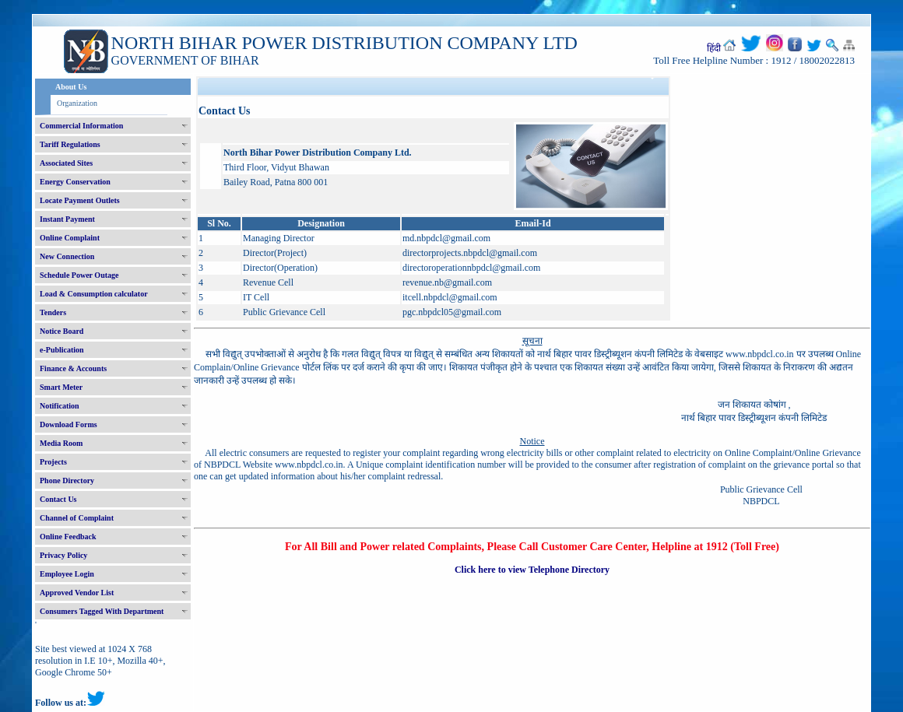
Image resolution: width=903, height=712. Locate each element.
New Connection (67, 256)
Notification (59, 406)
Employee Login (67, 574)
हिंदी (714, 48)
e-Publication (62, 349)
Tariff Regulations (70, 144)
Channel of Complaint (77, 518)
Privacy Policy (63, 555)
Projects (53, 462)
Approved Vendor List (77, 592)
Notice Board (61, 331)
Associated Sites (66, 163)
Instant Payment (67, 219)
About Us (70, 86)
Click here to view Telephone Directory (532, 569)
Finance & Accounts (73, 368)
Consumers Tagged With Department (101, 611)
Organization (77, 103)
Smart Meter (61, 387)
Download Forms (68, 424)
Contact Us (58, 499)
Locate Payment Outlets (80, 200)
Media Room (61, 443)
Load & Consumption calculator (94, 293)
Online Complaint (70, 237)
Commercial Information (81, 125)
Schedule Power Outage (79, 275)
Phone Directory (67, 480)
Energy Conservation (75, 181)
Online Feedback (68, 536)
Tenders (53, 312)
